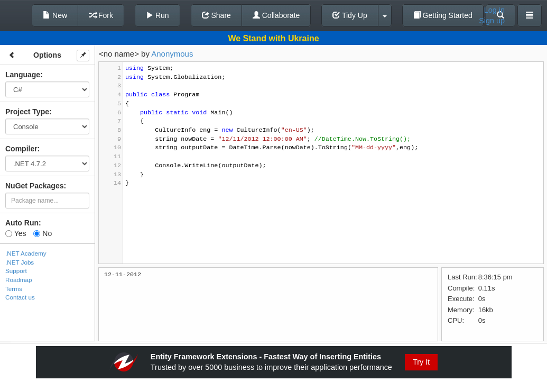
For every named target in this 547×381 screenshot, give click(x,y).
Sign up (492, 20)
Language (22, 74)
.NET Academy (26, 253)
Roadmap (18, 279)
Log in (494, 10)
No (42, 233)
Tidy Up (349, 15)
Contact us (20, 297)
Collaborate (276, 15)
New (55, 15)
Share (216, 15)
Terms (13, 288)
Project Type (27, 111)
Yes (15, 233)
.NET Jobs (19, 262)
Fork (101, 15)
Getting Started (442, 15)
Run (157, 15)
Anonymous (172, 53)
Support (16, 270)
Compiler (21, 148)
